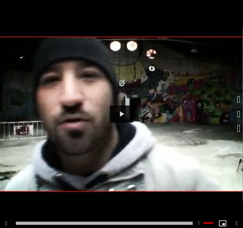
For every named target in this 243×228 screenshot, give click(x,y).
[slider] (104, 223)
